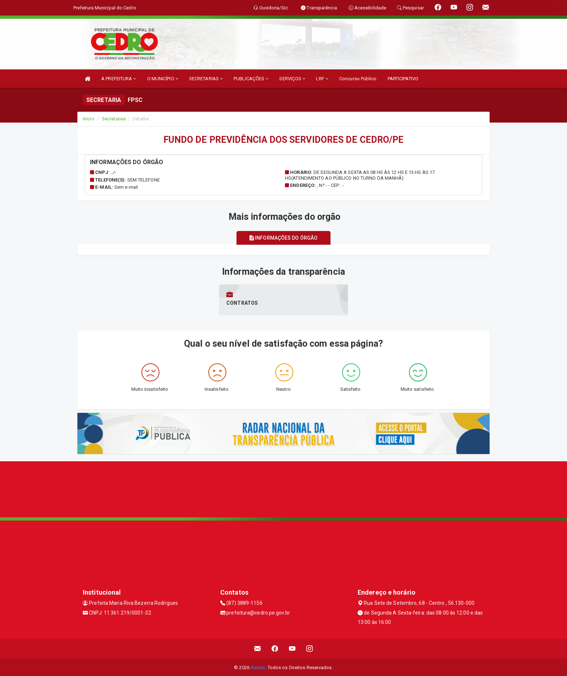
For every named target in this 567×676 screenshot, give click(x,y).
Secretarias (114, 118)
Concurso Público (358, 78)
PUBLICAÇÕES (251, 78)
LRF (322, 78)
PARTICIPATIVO (403, 78)
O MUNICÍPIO (162, 78)
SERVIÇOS (292, 78)
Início (88, 118)
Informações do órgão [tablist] (283, 238)
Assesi (258, 666)
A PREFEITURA (118, 78)
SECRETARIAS (206, 78)
